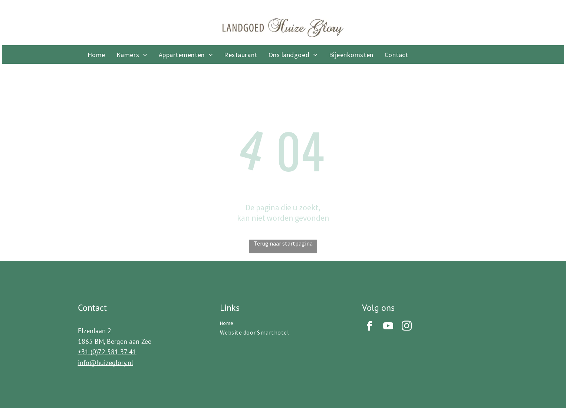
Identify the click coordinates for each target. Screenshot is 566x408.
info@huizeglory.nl (105, 362)
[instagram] (406, 327)
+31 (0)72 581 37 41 (107, 352)
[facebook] (369, 327)
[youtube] (388, 327)
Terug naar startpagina (283, 243)
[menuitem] (96, 54)
